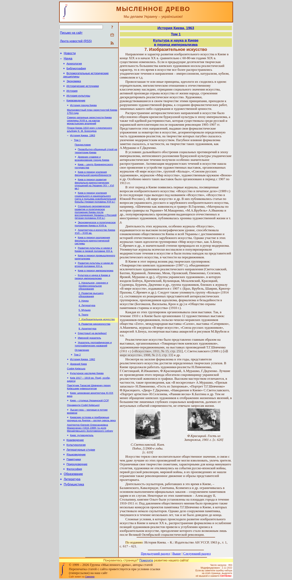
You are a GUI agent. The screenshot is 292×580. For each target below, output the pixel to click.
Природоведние (76, 492)
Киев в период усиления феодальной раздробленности (93, 184)
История (71, 95)
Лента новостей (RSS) (76, 41)
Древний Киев (78, 384)
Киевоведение (75, 106)
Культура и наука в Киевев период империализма (175, 42)
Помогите (146, 560)
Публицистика (74, 515)
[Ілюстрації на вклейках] (92, 351)
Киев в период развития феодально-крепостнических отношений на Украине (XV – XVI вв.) (94, 194)
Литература (72, 509)
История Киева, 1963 (82, 143)
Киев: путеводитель (82, 460)
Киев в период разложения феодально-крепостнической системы (92, 252)
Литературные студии (80, 476)
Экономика (73, 84)
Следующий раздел (197, 553)
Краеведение (75, 465)
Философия (74, 497)
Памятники (73, 487)
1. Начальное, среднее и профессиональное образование (93, 300)
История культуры (78, 100)
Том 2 (77, 374)
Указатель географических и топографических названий (93, 363)
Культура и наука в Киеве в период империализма (92, 291)
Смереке (89, 576)
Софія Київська (76, 389)
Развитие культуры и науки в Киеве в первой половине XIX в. (94, 262)
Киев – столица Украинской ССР (89, 423)
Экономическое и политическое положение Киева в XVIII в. (95, 236)
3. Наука (84, 316)
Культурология (76, 470)
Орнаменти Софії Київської (83, 428)
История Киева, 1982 (82, 379)
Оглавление (82, 369)
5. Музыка (85, 326)
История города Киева (83, 111)
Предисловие (83, 153)
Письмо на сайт (71, 32)
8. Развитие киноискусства (94, 341)
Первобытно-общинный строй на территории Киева (96, 160)
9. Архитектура (87, 346)
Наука (68, 59)
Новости (70, 53)
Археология (74, 65)
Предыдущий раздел (155, 553)
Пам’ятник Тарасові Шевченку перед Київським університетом (89, 409)
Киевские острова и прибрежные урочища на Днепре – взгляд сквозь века (91, 443)
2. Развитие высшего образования (91, 310)
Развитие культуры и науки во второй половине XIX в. (94, 278)
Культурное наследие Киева (87, 394)
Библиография (76, 70)
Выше (176, 553)
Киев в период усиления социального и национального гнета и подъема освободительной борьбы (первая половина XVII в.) (95, 208)
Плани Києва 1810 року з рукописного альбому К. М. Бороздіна (89, 137)
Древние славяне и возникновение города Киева (92, 168)
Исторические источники (82, 90)
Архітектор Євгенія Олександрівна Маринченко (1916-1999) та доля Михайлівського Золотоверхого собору (90, 452)
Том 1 (77, 148)
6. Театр (83, 331)
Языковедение (76, 481)
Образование (73, 503)
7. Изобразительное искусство (97, 336)
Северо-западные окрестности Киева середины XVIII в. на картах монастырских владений (89, 127)
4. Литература (87, 321)
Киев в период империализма (95, 284)
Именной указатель (89, 356)
